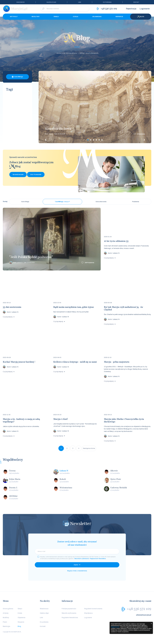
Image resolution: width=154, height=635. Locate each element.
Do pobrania (107, 2)
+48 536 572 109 (139, 609)
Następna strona (89, 448)
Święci (56, 16)
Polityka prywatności (69, 608)
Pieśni (5, 622)
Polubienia (141, 134)
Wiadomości (20, 2)
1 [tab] (87, 139)
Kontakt (136, 2)
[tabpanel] (95, 107)
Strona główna (8, 608)
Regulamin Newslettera (70, 617)
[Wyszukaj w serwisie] (65, 8)
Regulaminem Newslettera (98, 558)
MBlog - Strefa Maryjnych (88, 53)
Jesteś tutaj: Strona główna (66, 53)
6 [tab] (102, 139)
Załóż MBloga (18, 76)
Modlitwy (36, 16)
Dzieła (75, 16)
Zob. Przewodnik (35, 174)
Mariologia (6, 626)
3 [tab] (93, 139)
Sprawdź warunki (18, 174)
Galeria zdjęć (51, 2)
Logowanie (145, 9)
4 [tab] (96, 139)
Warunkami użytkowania (81, 558)
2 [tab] (90, 139)
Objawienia (96, 16)
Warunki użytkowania (69, 613)
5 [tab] (99, 139)
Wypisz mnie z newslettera (77, 571)
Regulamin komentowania (93, 608)
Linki (79, 2)
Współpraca (88, 613)
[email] (77, 551)
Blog (140, 17)
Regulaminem (115, 627)
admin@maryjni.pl (143, 615)
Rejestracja (131, 9)
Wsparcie (119, 16)
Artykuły (14, 16)
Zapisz (76, 565)
